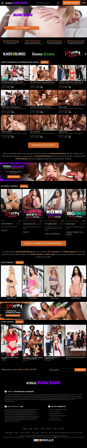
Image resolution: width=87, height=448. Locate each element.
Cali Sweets (33, 83)
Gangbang (69, 232)
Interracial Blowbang (7, 86)
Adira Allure (63, 131)
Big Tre (3, 108)
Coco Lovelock (35, 131)
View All (44, 62)
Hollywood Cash (80, 108)
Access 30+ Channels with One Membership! (44, 243)
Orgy (81, 232)
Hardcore (4, 230)
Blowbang (76, 232)
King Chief (44, 108)
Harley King (63, 107)
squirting (56, 398)
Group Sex (69, 234)
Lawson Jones (81, 83)
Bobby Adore (62, 83)
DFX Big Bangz (70, 224)
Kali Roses (28, 411)
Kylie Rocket (51, 108)
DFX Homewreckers (50, 224)
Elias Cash (38, 83)
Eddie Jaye (8, 108)
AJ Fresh (67, 133)
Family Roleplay (55, 233)
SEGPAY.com (56, 437)
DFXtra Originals (7, 223)
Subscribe (80, 370)
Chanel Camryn (6, 131)
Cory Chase (54, 298)
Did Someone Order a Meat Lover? (12, 82)
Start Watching (22, 28)
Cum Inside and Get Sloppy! (43, 145)
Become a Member (71, 3)
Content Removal (80, 437)
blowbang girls (53, 396)
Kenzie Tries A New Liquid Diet (11, 107)
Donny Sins (4, 83)
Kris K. (26, 108)
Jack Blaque (10, 83)
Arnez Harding (4, 133)
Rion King (44, 83)
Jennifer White (76, 298)
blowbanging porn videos (27, 398)
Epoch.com (10, 437)
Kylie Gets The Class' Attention (40, 107)
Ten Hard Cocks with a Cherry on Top (71, 82)
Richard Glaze (54, 83)
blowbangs (61, 398)
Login (83, 3)
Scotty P (24, 83)
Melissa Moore (29, 412)
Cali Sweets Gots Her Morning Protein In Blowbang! (47, 82)
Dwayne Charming (21, 133)
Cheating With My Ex (29, 224)
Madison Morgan (18, 83)
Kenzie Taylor (21, 108)
